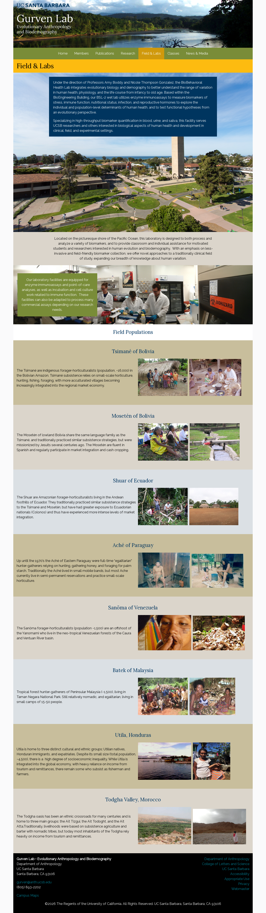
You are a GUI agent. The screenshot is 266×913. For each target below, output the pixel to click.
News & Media (197, 53)
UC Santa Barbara (235, 869)
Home (63, 53)
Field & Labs (151, 53)
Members (81, 53)
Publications (104, 53)
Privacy (243, 884)
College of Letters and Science (225, 864)
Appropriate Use (236, 879)
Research (128, 53)
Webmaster (240, 889)
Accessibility (239, 874)
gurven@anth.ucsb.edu (34, 882)
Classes (173, 53)
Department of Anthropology (226, 859)
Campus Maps (28, 895)
